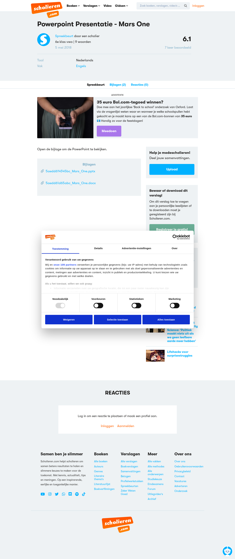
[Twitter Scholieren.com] (58, 495)
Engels (81, 66)
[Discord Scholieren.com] (71, 495)
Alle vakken (154, 461)
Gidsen (121, 5)
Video (108, 5)
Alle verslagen (129, 461)
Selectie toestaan (117, 319)
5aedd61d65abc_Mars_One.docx (71, 183)
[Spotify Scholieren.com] (78, 495)
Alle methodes (156, 466)
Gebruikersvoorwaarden (188, 466)
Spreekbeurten (129, 486)
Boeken (73, 5)
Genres (98, 471)
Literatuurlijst (102, 484)
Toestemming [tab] (60, 248)
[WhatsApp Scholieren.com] (65, 495)
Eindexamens (155, 484)
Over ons (179, 461)
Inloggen (198, 5)
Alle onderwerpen (155, 473)
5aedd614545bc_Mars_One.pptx (70, 171)
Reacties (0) (139, 84)
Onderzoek (180, 491)
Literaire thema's (99, 477)
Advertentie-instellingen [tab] (136, 248)
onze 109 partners (64, 264)
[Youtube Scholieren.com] (44, 495)
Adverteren (180, 486)
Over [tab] (175, 248)
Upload (172, 169)
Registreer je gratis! (172, 229)
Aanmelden (125, 426)
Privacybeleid (182, 471)
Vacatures (180, 481)
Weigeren (69, 319)
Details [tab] (98, 248)
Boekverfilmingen (104, 489)
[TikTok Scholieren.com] (83, 495)
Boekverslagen (129, 466)
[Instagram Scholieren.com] (51, 495)
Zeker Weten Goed (128, 492)
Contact (179, 476)
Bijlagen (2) (118, 84)
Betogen (126, 476)
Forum (151, 489)
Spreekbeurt (64, 36)
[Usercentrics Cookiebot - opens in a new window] (175, 237)
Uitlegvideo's (155, 494)
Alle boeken (100, 461)
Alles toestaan (166, 319)
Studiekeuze (155, 479)
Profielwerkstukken (132, 481)
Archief (152, 499)
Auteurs (98, 466)
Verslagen (91, 5)
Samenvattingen (130, 471)
